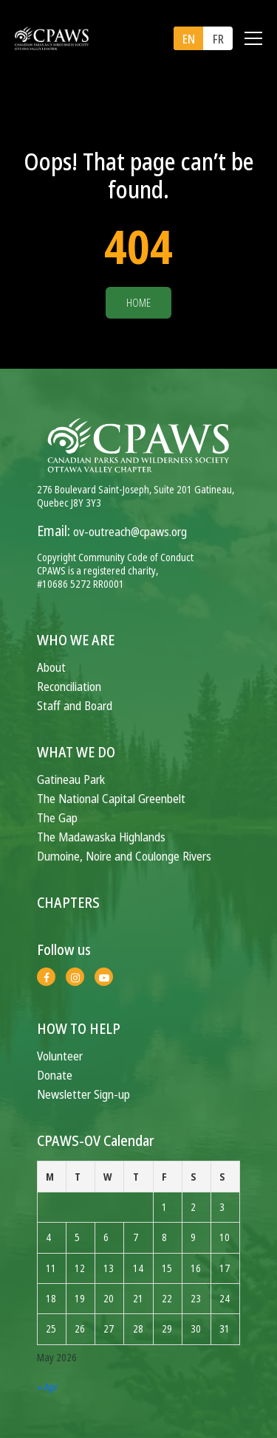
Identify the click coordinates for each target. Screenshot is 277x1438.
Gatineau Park (71, 779)
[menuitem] (188, 38)
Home (138, 303)
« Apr (47, 1387)
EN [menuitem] (188, 39)
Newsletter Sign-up (83, 1094)
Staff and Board (74, 705)
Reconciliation (69, 686)
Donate (54, 1074)
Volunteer (60, 1055)
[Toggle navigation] (253, 38)
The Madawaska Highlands (101, 836)
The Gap (57, 817)
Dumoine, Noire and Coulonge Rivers (124, 855)
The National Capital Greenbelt (111, 798)
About (51, 667)
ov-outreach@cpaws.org (130, 531)
